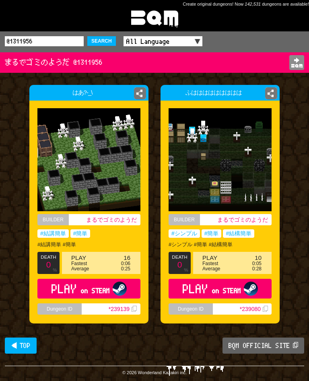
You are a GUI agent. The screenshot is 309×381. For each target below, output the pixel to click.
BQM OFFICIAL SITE (263, 346)
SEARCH (101, 41)
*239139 (123, 309)
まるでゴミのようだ (111, 219)
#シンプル (184, 233)
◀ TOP (21, 346)
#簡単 (80, 233)
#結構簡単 (238, 233)
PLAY (89, 289)
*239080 (254, 309)
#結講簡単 (53, 233)
